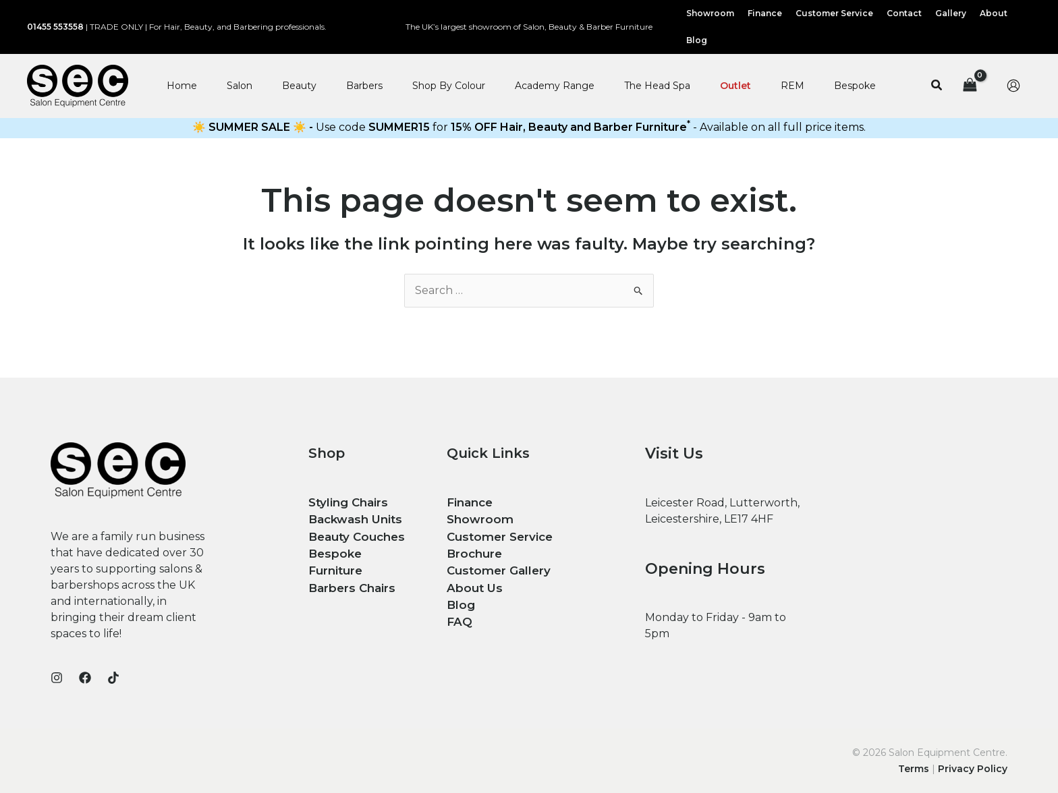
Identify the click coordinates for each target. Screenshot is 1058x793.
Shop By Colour (448, 86)
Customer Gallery (495, 566)
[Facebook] (85, 678)
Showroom (478, 518)
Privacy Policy (972, 769)
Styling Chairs (345, 502)
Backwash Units (352, 518)
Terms (913, 769)
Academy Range (554, 86)
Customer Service (497, 534)
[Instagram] (57, 678)
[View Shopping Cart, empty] (969, 86)
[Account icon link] (1013, 85)
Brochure (473, 550)
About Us (472, 583)
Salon (239, 86)
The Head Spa (657, 86)
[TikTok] (113, 678)
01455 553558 (55, 27)
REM (792, 86)
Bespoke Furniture (360, 550)
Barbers (364, 86)
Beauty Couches (353, 534)
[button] (937, 85)
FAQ (459, 615)
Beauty (299, 86)
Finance (469, 502)
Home (182, 86)
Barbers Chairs (349, 566)
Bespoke (855, 86)
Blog (459, 599)
